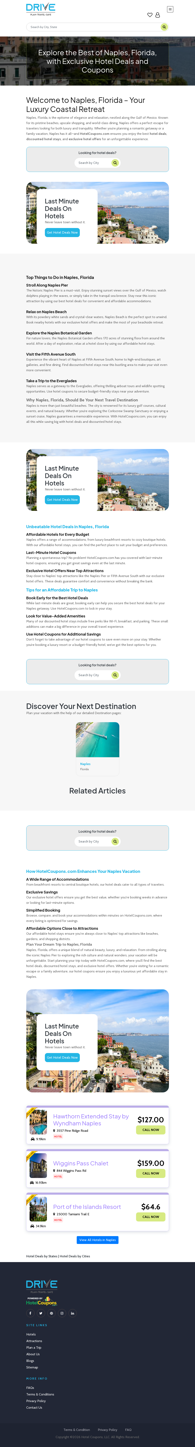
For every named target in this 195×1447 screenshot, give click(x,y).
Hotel (58, 1136)
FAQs (30, 1388)
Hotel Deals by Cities (75, 1256)
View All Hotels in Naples (97, 1240)
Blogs (30, 1361)
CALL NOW (150, 1130)
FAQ (128, 1430)
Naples (85, 764)
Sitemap (32, 1367)
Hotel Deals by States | (43, 1256)
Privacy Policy (36, 1401)
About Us (33, 1354)
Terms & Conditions (40, 1394)
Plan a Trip (33, 1347)
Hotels (31, 1334)
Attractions (34, 1341)
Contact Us (34, 1407)
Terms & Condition (76, 1430)
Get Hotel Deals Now (62, 232)
